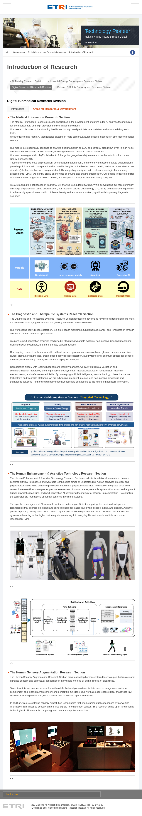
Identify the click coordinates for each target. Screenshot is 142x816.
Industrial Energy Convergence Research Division (76, 81)
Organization (19, 52)
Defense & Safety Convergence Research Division (84, 87)
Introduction (17, 108)
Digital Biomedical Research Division (31, 87)
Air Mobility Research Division (27, 81)
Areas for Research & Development (54, 108)
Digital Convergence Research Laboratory (47, 52)
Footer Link (12, 794)
